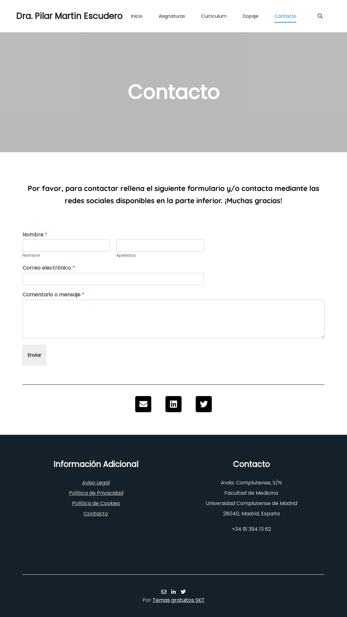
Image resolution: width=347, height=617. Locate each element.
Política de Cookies (96, 503)
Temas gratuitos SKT (179, 600)
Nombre (35, 235)
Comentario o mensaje (53, 295)
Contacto (96, 513)
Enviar (34, 355)
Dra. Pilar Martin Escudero (48, 16)
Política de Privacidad (96, 493)
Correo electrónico (49, 268)
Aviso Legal (96, 482)
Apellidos (126, 255)
